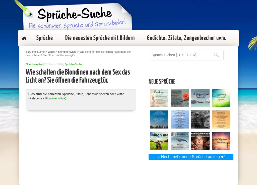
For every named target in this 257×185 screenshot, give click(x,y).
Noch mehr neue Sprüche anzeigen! (193, 157)
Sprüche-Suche (73, 64)
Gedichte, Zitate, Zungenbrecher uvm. (187, 38)
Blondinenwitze (34, 64)
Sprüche (44, 38)
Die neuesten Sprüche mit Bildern (100, 38)
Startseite (24, 38)
